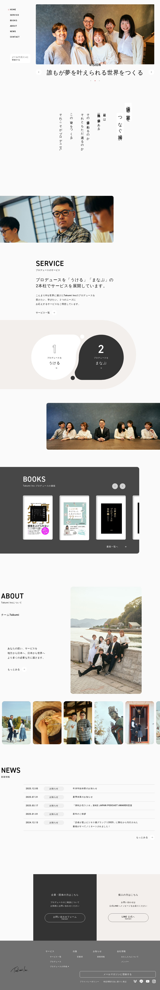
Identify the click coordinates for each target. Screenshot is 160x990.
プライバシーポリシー (89, 982)
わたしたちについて (130, 957)
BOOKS (13, 21)
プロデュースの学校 (59, 967)
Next (151, 72)
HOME (13, 10)
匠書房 (80, 957)
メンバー (125, 962)
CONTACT (14, 37)
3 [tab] (99, 80)
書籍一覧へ (112, 546)
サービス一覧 (43, 312)
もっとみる (14, 669)
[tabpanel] (95, 44)
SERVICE (14, 15)
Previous (39, 72)
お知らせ (97, 951)
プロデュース (56, 962)
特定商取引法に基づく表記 (115, 982)
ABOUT (13, 26)
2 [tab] (95, 80)
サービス (50, 951)
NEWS (13, 32)
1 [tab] (90, 80)
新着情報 (101, 957)
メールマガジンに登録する (20, 58)
